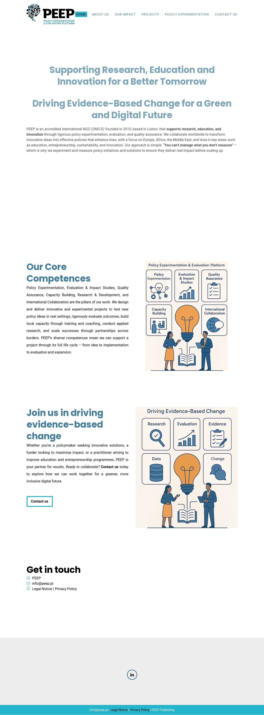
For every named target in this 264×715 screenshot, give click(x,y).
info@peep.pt (42, 584)
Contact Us (226, 14)
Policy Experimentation (187, 14)
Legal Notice (42, 589)
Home (81, 14)
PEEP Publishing (163, 710)
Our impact (125, 14)
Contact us (39, 501)
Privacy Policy (66, 589)
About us (100, 14)
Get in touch (54, 570)
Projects (150, 14)
